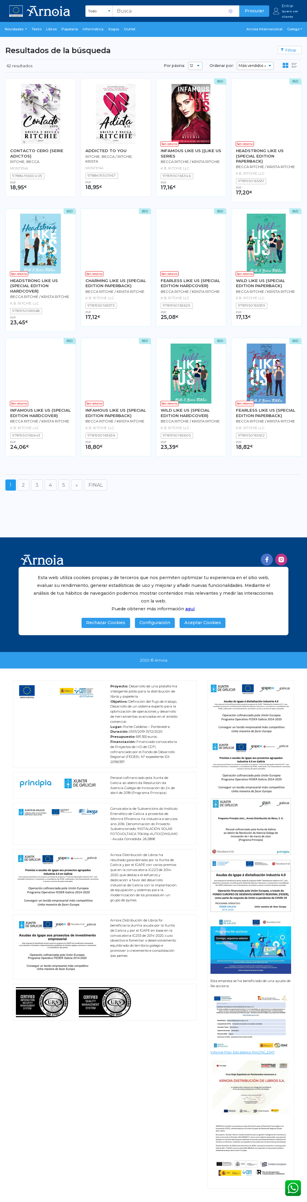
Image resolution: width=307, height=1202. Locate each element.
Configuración (154, 622)
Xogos (113, 29)
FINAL (95, 485)
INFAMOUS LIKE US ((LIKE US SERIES (191, 153)
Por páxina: (174, 65)
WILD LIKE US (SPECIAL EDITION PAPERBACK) (260, 283)
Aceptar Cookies (202, 622)
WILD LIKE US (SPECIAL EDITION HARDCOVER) (185, 413)
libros (51, 29)
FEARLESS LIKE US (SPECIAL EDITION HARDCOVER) (190, 283)
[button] (15, 29)
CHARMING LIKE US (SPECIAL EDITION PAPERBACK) (115, 283)
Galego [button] (293, 29)
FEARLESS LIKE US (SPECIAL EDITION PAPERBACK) (265, 413)
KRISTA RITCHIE (206, 162)
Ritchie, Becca (24, 162)
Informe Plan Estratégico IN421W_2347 (242, 1052)
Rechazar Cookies (105, 622)
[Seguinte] (76, 485)
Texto (36, 29)
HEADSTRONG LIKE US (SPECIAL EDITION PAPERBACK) (260, 156)
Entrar (288, 6)
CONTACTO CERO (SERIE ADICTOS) (36, 153)
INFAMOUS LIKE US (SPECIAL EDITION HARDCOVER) (40, 413)
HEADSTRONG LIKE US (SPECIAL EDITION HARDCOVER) (34, 285)
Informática (93, 29)
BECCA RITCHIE (175, 162)
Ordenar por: (222, 65)
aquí (190, 609)
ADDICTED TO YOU (106, 150)
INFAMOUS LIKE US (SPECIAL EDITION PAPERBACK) (115, 413)
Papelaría (69, 29)
